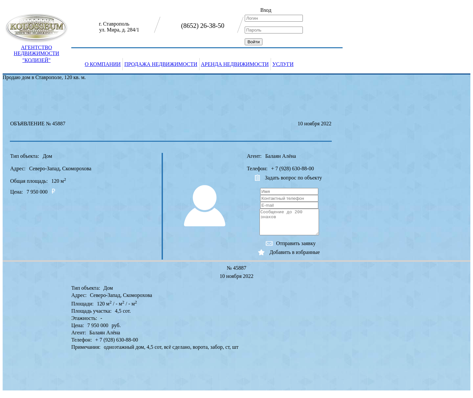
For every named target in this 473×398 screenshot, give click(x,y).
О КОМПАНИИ (103, 64)
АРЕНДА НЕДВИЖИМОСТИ (235, 64)
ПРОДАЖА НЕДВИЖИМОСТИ (160, 64)
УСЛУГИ (283, 64)
